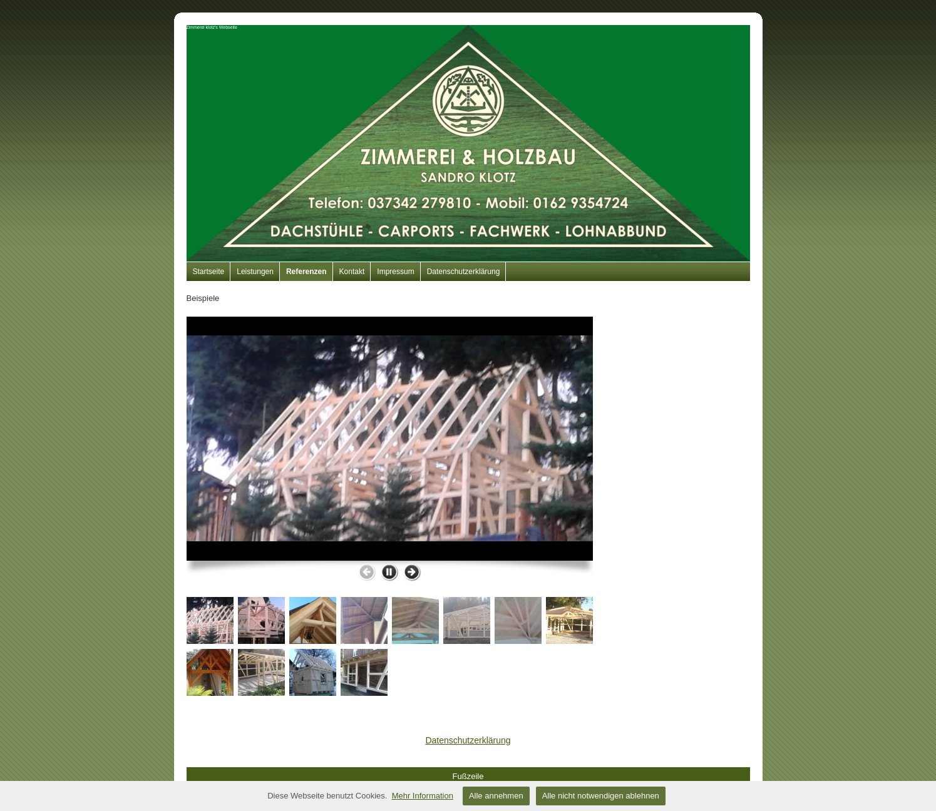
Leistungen (255, 271)
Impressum (395, 271)
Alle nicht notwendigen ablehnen (600, 795)
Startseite (209, 271)
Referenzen (306, 271)
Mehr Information (422, 795)
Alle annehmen (496, 795)
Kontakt (352, 271)
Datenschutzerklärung (463, 271)
